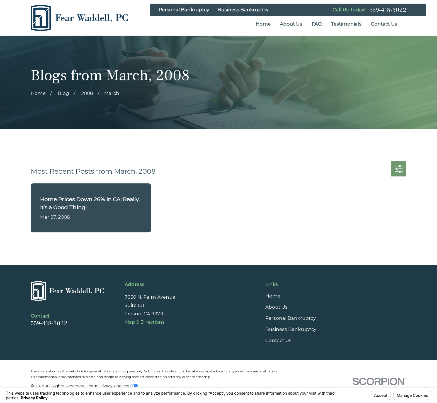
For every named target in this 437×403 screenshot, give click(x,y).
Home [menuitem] (263, 24)
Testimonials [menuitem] (346, 24)
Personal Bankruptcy (184, 10)
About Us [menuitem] (291, 24)
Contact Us (278, 340)
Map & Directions (145, 322)
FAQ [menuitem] (317, 24)
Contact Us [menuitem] (384, 24)
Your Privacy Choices (113, 386)
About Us (276, 307)
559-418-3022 (388, 10)
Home (272, 296)
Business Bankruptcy (242, 10)
